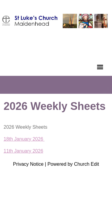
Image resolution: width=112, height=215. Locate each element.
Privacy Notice (28, 164)
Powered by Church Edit (73, 164)
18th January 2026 (24, 139)
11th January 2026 (23, 150)
